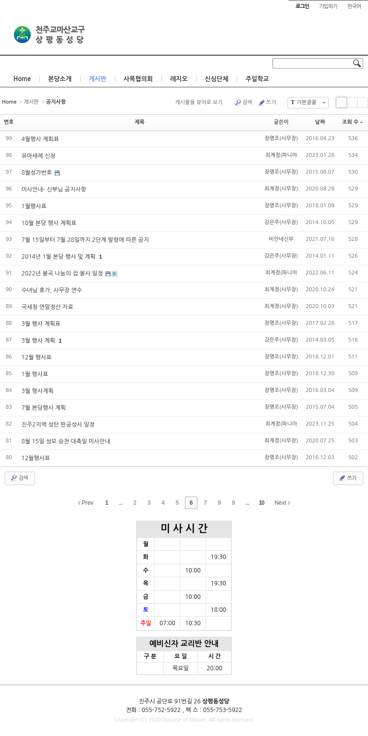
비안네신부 (281, 239)
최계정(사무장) (281, 188)
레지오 (179, 79)
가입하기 (328, 6)
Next (282, 502)
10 (261, 502)
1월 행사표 (35, 374)
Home (22, 79)
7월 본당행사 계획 (44, 408)
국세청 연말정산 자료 (47, 307)
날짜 (320, 122)
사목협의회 (138, 79)
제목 (140, 122)
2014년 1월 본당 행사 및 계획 (59, 257)
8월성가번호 (38, 173)
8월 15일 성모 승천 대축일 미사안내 (66, 441)
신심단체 (217, 79)
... (120, 502)
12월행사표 (36, 458)
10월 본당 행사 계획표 (49, 223)
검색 (243, 103)
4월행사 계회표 (40, 139)
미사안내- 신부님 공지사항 (54, 189)
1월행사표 (34, 206)
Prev (85, 502)
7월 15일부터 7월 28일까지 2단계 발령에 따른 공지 (85, 240)
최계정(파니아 (281, 155)
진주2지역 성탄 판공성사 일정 (58, 424)
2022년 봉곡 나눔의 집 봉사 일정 (63, 273)
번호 (9, 122)
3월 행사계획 (38, 391)
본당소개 (59, 79)
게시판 (97, 79)
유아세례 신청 (39, 156)
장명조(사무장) (281, 138)
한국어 (354, 6)
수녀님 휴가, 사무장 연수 (52, 290)
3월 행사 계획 (39, 341)
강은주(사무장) (281, 222)
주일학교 (257, 79)
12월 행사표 (37, 357)
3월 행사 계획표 (41, 324)
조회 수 (352, 122)
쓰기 (267, 103)
